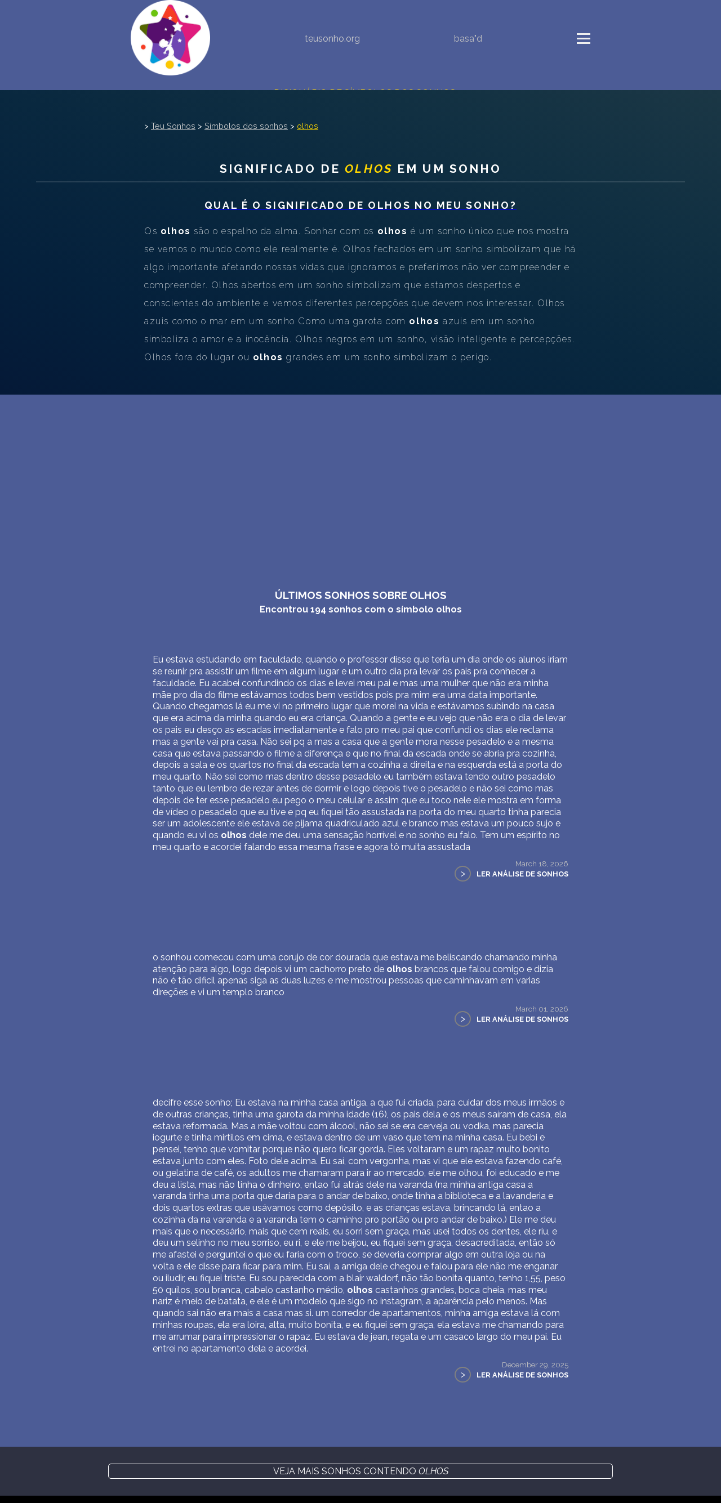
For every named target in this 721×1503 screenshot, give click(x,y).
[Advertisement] (360, 479)
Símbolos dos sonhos (246, 126)
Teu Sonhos (173, 126)
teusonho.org (332, 38)
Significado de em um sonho (361, 169)
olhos (307, 126)
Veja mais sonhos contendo (360, 1471)
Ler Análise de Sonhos (522, 874)
